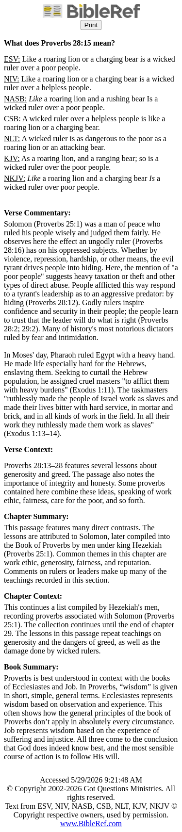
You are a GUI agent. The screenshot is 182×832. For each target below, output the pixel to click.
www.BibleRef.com (91, 823)
